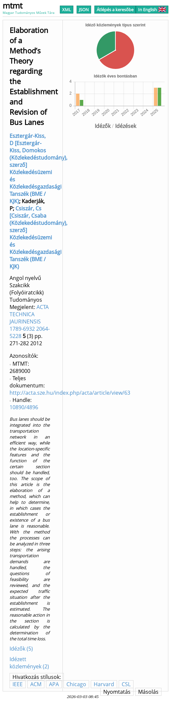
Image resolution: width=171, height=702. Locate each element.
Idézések (125, 126)
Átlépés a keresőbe (115, 10)
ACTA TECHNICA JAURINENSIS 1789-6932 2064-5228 (30, 321)
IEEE (17, 684)
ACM (35, 684)
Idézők (102, 126)
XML (66, 10)
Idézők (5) (21, 648)
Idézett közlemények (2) (29, 663)
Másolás (148, 691)
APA (54, 684)
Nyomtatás (117, 691)
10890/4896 (24, 407)
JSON (84, 10)
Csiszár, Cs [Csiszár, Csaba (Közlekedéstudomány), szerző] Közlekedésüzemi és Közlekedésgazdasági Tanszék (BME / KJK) (38, 237)
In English (152, 10)
